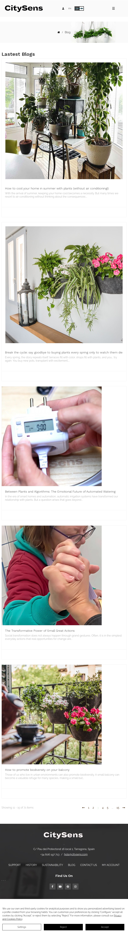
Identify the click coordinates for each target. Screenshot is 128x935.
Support (14, 865)
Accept (105, 927)
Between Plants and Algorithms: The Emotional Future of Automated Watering (60, 491)
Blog (71, 865)
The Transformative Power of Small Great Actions (40, 630)
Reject (63, 927)
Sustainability (52, 865)
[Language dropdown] (70, 8)
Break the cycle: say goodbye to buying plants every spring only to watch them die (63, 352)
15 (117, 807)
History (31, 865)
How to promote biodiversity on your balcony (37, 769)
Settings (22, 927)
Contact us (88, 865)
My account (111, 865)
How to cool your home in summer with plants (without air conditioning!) (57, 188)
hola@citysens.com (76, 854)
